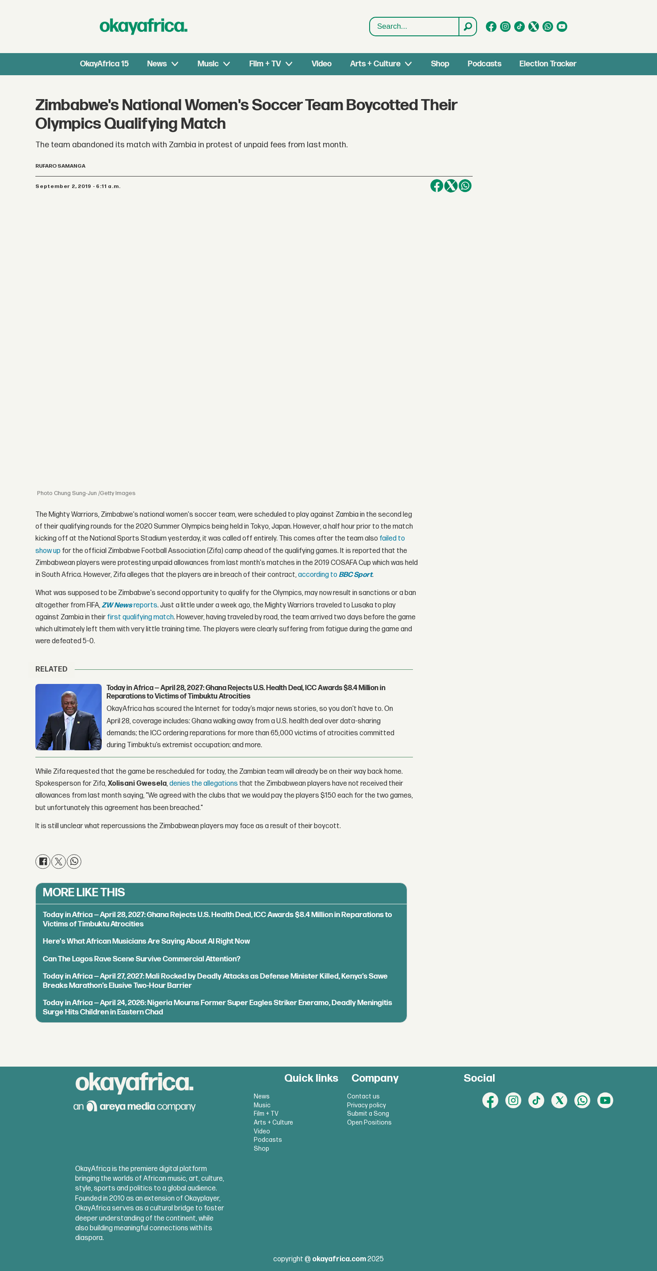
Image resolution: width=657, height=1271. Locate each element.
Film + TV (265, 64)
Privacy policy (366, 1105)
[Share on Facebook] (436, 185)
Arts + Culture (375, 64)
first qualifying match (140, 617)
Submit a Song (368, 1113)
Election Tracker (548, 64)
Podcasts (484, 64)
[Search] (467, 26)
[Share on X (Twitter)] (451, 185)
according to (317, 575)
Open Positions (369, 1122)
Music (208, 64)
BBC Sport (355, 575)
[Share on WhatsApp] (465, 185)
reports (129, 605)
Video (322, 64)
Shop (440, 64)
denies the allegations (203, 783)
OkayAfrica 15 (104, 64)
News (157, 64)
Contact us (363, 1096)
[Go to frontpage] (143, 26)
